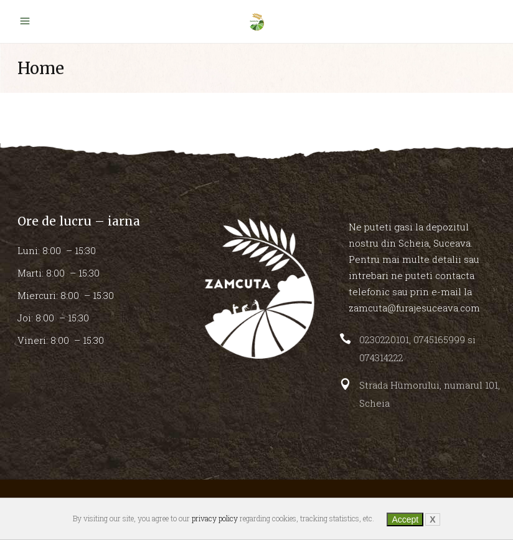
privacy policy (215, 518)
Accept (405, 519)
